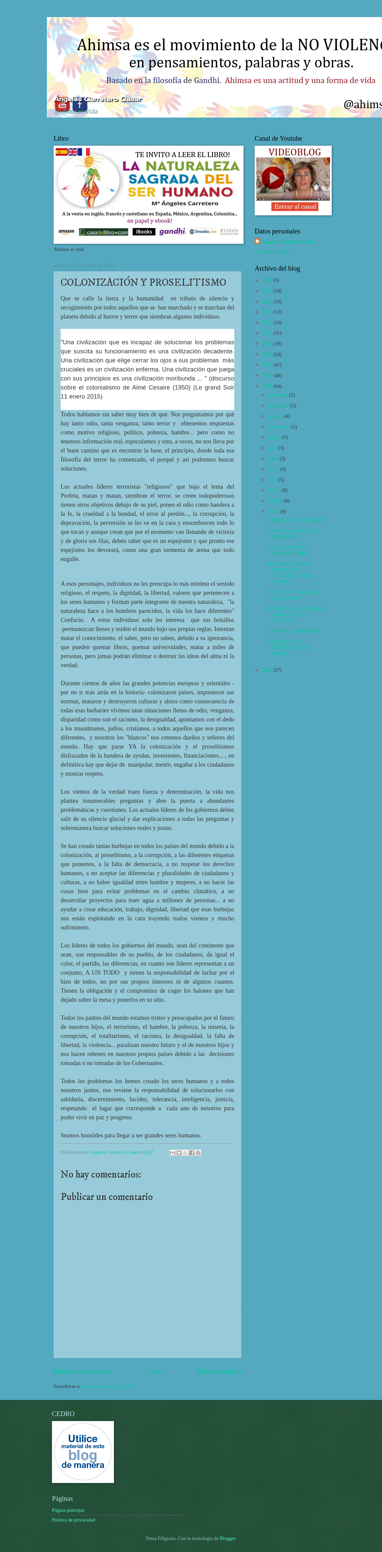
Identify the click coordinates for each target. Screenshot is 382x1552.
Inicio (154, 1371)
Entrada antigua (219, 1371)
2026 (267, 280)
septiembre (279, 426)
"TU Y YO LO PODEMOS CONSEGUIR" (294, 595)
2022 (267, 322)
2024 (267, 301)
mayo (274, 469)
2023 (267, 311)
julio (273, 447)
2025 (267, 290)
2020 (267, 343)
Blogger (228, 1538)
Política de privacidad (73, 1520)
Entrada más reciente (83, 1371)
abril (273, 479)
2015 (267, 670)
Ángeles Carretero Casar (97, 99)
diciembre (278, 395)
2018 (267, 364)
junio (273, 458)
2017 (267, 375)
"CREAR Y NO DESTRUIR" (296, 520)
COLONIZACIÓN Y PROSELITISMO (288, 550)
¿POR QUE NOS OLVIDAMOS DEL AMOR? (289, 647)
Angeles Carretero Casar (287, 241)
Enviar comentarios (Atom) (108, 1386)
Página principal (68, 1510)
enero (274, 511)
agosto (275, 437)
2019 (267, 354)
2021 (267, 333)
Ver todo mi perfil (272, 251)
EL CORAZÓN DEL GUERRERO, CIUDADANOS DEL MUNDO (291, 572)
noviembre (279, 405)
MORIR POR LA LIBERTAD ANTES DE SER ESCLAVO (296, 614)
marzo (274, 490)
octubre (276, 416)
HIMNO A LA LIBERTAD (293, 631)
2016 (267, 386)
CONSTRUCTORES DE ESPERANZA (292, 534)
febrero (275, 500)
